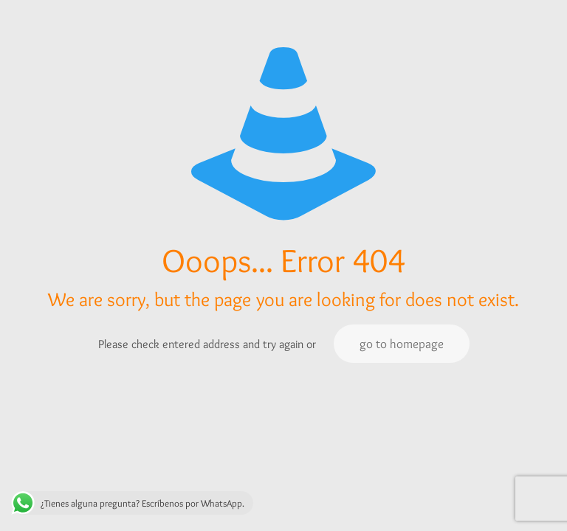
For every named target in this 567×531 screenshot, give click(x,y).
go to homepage (402, 343)
